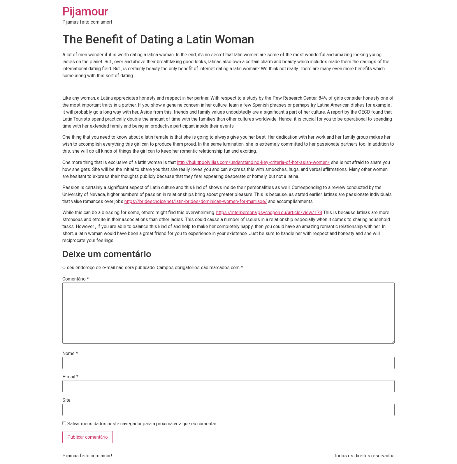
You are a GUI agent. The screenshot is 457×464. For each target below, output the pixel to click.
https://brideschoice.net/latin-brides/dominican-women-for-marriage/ (195, 201)
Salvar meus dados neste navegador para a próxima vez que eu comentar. (142, 423)
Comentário (75, 279)
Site (66, 400)
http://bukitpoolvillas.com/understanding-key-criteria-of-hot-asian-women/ (253, 162)
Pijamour (85, 11)
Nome (70, 353)
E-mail (70, 377)
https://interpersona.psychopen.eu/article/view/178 (269, 212)
